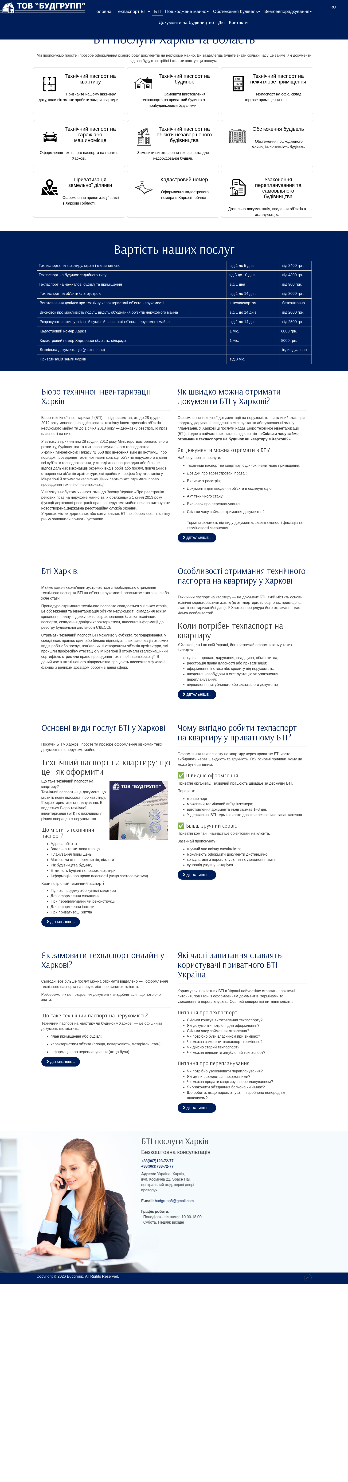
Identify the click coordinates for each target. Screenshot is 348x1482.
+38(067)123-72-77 (199, 1161)
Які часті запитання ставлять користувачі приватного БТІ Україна (230, 964)
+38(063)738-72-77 (199, 1166)
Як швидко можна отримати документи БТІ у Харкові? (229, 396)
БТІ (157, 11)
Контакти (238, 22)
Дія (221, 22)
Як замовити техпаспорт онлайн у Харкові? (102, 959)
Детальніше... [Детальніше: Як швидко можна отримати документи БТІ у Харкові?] (196, 538)
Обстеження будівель (236, 13)
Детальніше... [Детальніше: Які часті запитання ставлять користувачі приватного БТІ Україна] (196, 1108)
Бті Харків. (60, 570)
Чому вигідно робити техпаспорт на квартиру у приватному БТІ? (237, 732)
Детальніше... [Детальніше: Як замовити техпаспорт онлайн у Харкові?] (60, 1062)
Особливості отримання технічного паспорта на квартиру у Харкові (241, 575)
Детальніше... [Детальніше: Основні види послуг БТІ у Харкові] (60, 922)
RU (333, 7)
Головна (102, 11)
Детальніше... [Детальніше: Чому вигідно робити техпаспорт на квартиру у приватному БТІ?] (196, 875)
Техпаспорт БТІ (133, 13)
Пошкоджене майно (187, 13)
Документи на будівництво (186, 22)
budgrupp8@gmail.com (215, 1201)
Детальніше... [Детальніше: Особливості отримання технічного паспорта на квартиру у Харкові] (196, 694)
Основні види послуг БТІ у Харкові (103, 727)
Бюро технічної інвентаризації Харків (95, 396)
